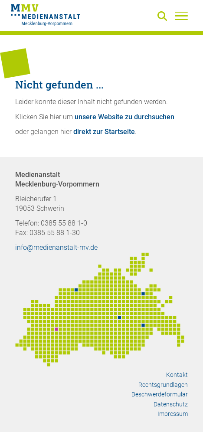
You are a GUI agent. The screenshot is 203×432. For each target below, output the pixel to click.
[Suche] (163, 16)
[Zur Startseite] (45, 16)
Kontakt (177, 374)
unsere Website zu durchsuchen (124, 117)
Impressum (172, 413)
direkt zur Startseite (104, 132)
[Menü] (181, 15)
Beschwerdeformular (159, 394)
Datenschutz (171, 404)
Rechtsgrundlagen (163, 384)
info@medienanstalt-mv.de (56, 247)
